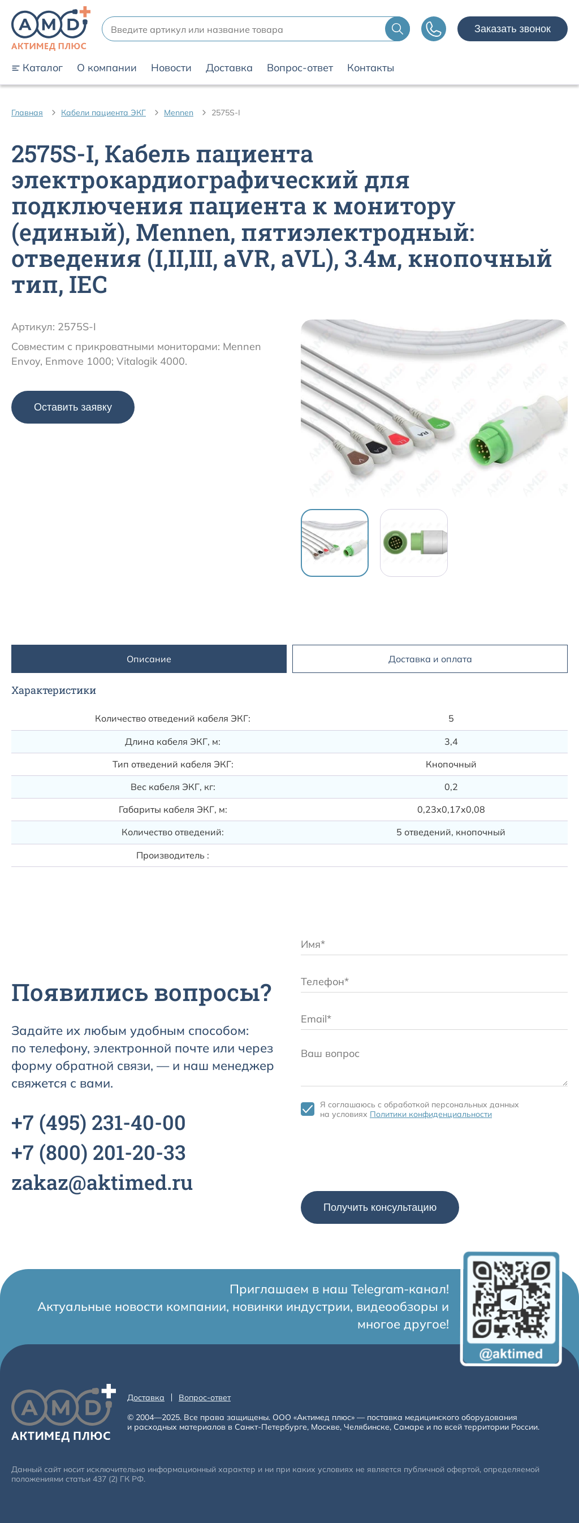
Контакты (370, 68)
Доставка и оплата (430, 659)
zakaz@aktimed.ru (102, 1182)
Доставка (229, 68)
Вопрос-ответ (300, 68)
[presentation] (387, 1158)
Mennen (178, 112)
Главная (27, 112)
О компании (107, 68)
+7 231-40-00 (98, 1122)
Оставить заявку (73, 407)
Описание (149, 659)
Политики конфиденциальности (431, 1114)
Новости (171, 68)
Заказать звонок (512, 28)
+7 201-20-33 (98, 1152)
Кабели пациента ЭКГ (103, 112)
